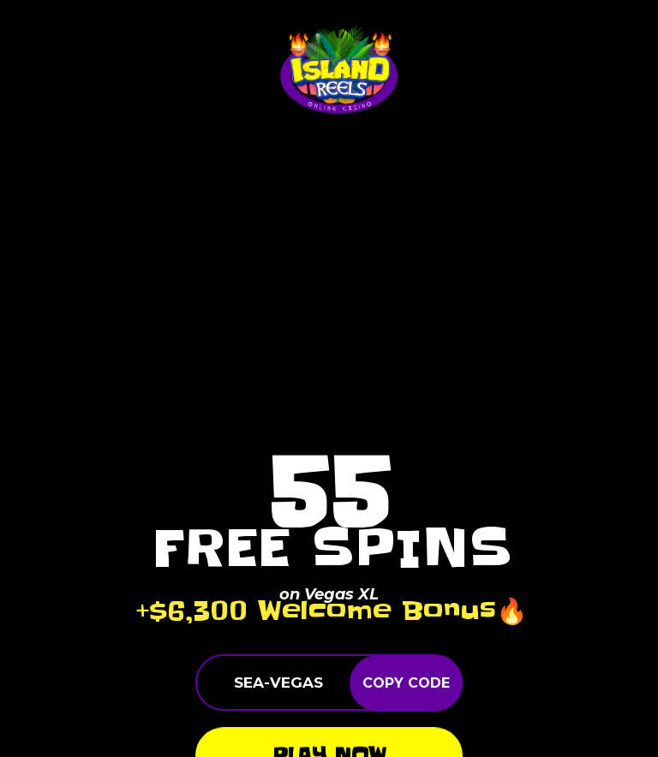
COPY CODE (406, 683)
